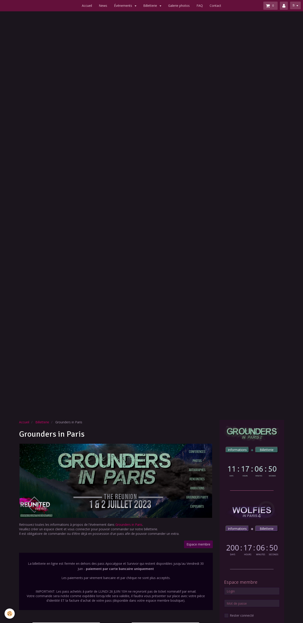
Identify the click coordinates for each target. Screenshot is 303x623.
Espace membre (198, 544)
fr (294, 5)
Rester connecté (239, 615)
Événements (123, 5)
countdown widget (252, 470)
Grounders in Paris (128, 524)
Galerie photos (179, 5)
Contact (215, 5)
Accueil (87, 5)
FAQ (199, 5)
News (103, 5)
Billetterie (150, 5)
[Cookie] (10, 613)
